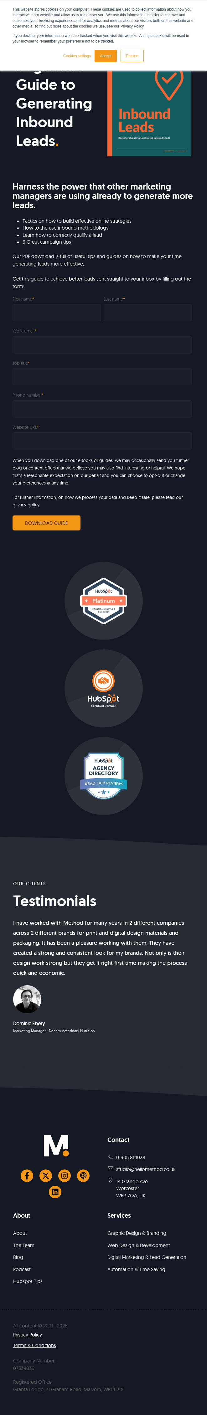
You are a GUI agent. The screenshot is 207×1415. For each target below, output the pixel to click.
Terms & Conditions (34, 1345)
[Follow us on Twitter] (45, 1175)
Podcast (22, 1269)
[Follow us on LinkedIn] (55, 1192)
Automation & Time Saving (136, 1269)
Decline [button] (132, 56)
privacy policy (26, 505)
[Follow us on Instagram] (64, 1175)
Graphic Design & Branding (136, 1233)
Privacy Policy (27, 1334)
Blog (18, 1257)
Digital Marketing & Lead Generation (146, 1257)
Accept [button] (105, 56)
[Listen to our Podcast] (83, 1175)
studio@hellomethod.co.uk (146, 1169)
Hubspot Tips (28, 1281)
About (20, 1233)
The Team (23, 1245)
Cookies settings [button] (77, 56)
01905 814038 (130, 1157)
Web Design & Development (138, 1245)
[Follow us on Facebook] (27, 1175)
